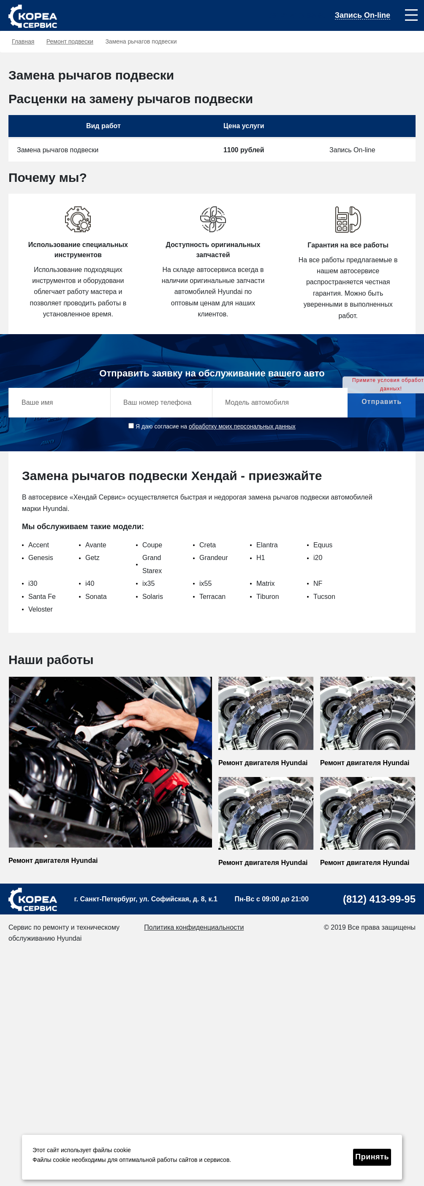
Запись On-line (362, 15)
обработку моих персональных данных (242, 426)
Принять (372, 1157)
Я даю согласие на (212, 426)
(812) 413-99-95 (298, 15)
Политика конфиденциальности (194, 927)
